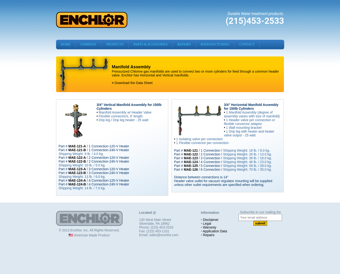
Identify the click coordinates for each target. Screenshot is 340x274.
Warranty (209, 227)
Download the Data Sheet (133, 83)
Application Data (215, 231)
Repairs (208, 235)
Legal (207, 223)
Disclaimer (210, 220)
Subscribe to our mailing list (260, 212)
